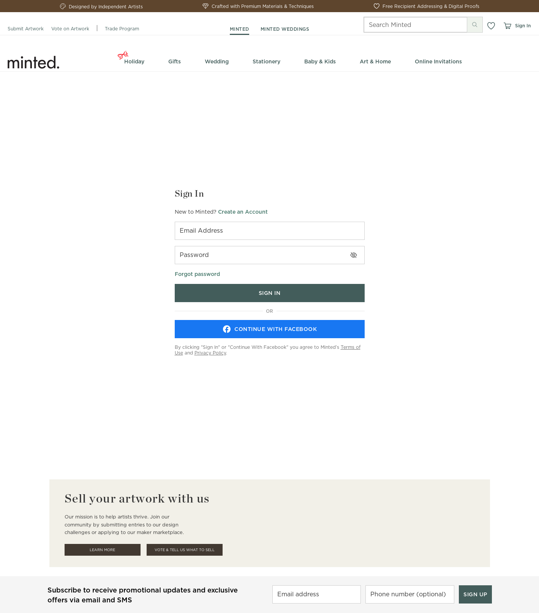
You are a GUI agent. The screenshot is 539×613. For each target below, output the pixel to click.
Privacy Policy (210, 353)
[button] (491, 25)
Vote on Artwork (70, 29)
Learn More (102, 550)
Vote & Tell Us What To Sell (185, 550)
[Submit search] (474, 24)
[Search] (405, 24)
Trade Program (122, 29)
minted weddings (285, 29)
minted (239, 29)
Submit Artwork (26, 29)
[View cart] (507, 25)
